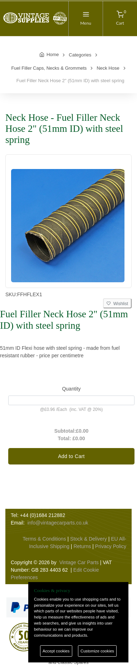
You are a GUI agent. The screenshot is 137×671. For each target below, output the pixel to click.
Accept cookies (56, 651)
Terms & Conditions (44, 539)
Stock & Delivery (88, 539)
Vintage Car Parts (79, 562)
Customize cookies (97, 651)
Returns (82, 546)
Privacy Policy (110, 546)
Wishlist (117, 303)
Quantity (71, 389)
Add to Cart (71, 456)
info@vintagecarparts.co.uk (58, 523)
